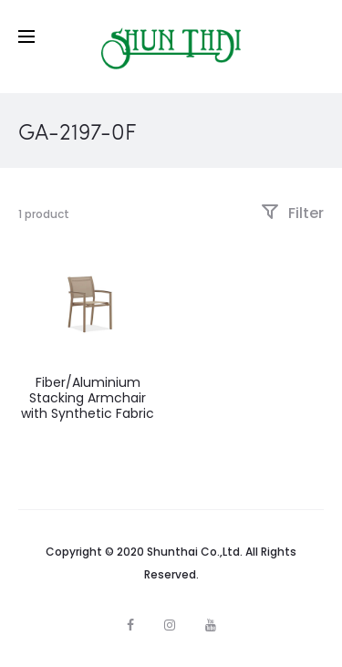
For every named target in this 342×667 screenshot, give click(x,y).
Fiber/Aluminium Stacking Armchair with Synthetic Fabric (87, 397)
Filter (292, 213)
